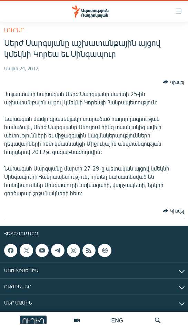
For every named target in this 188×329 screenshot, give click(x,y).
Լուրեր (14, 30)
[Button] (173, 82)
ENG (117, 320)
